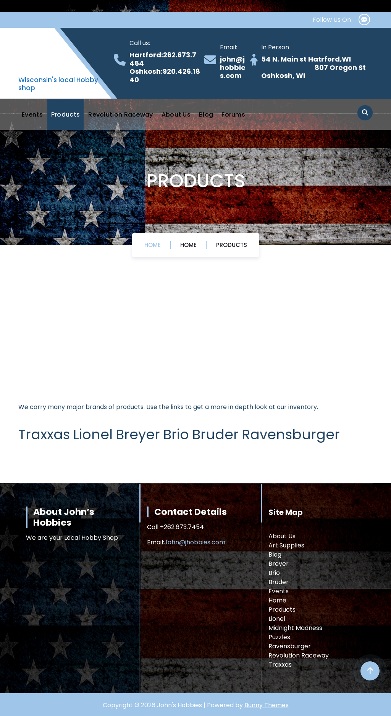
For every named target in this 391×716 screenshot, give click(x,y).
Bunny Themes (266, 705)
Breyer (278, 563)
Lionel (276, 618)
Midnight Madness (295, 627)
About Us (176, 114)
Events (32, 114)
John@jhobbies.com (194, 542)
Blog (206, 114)
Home (152, 245)
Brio (274, 572)
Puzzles (279, 637)
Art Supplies (286, 545)
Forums (233, 114)
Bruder (278, 582)
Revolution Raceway (120, 114)
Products (65, 114)
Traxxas (280, 664)
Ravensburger (289, 646)
